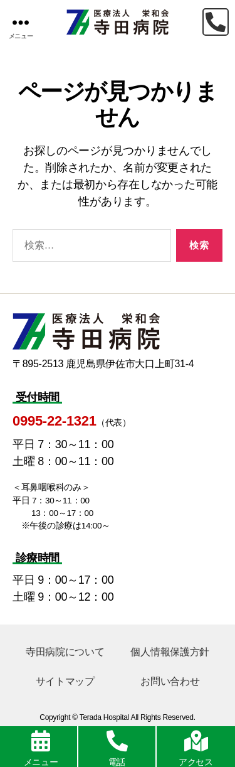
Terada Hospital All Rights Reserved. (138, 717)
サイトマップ (65, 681)
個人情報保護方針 (169, 651)
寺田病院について (65, 651)
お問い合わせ (169, 681)
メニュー (41, 762)
